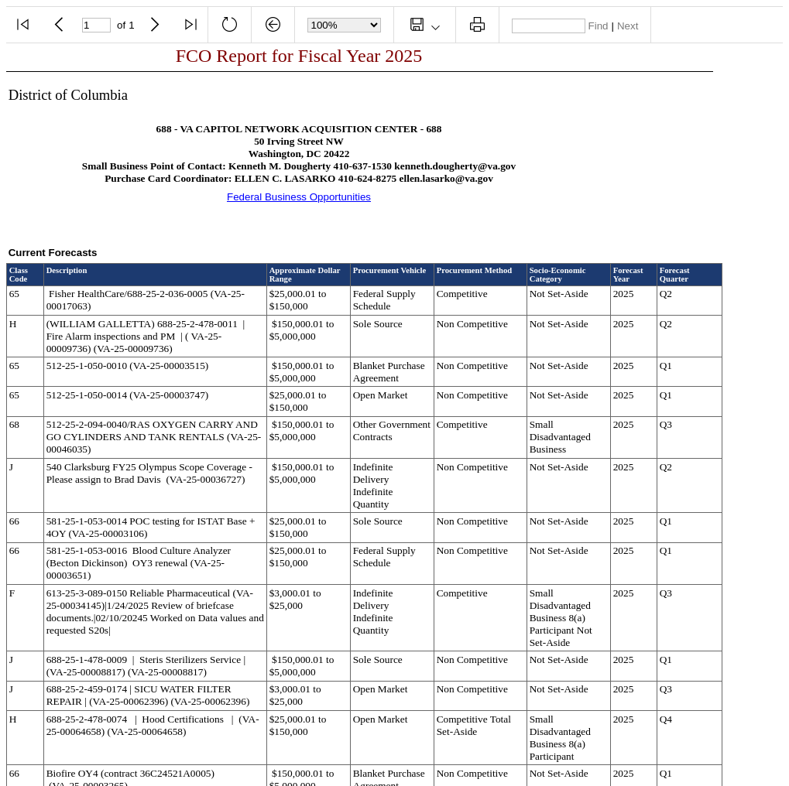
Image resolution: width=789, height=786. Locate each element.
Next (627, 26)
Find (598, 26)
